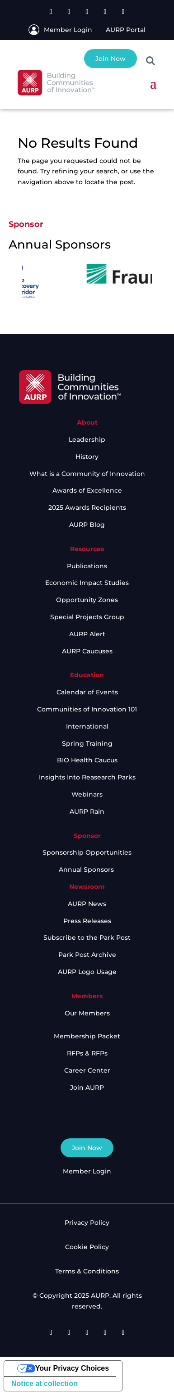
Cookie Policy (87, 1247)
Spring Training (87, 743)
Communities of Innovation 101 (87, 709)
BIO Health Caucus (87, 760)
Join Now (110, 58)
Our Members (87, 1013)
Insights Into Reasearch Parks (87, 777)
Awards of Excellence (87, 490)
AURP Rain (87, 811)
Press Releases (87, 921)
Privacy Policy (87, 1222)
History (87, 457)
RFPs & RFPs (87, 1053)
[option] (64, 280)
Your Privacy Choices (72, 1368)
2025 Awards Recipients (87, 507)
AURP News (87, 904)
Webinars (87, 794)
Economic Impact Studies (87, 583)
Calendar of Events (87, 692)
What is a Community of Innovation (87, 474)
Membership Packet (87, 1036)
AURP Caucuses (87, 651)
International (87, 726)
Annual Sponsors (87, 869)
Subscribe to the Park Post (87, 937)
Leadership (87, 439)
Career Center (87, 1070)
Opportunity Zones (87, 600)
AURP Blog (87, 525)
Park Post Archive (87, 955)
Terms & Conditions (87, 1271)
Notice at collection (44, 1383)
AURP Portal (126, 30)
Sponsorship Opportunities (87, 852)
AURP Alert (87, 634)
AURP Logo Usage (87, 972)
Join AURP (87, 1087)
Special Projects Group (87, 617)
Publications (87, 566)
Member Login (68, 30)
